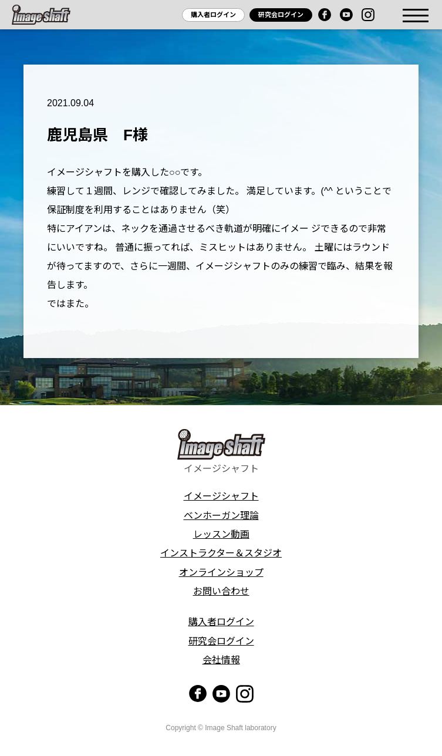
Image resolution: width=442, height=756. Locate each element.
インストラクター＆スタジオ (221, 553)
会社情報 (221, 660)
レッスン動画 (221, 534)
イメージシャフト (221, 496)
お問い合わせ (221, 591)
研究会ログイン (280, 14)
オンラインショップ (221, 573)
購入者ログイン (213, 14)
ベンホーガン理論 (221, 516)
